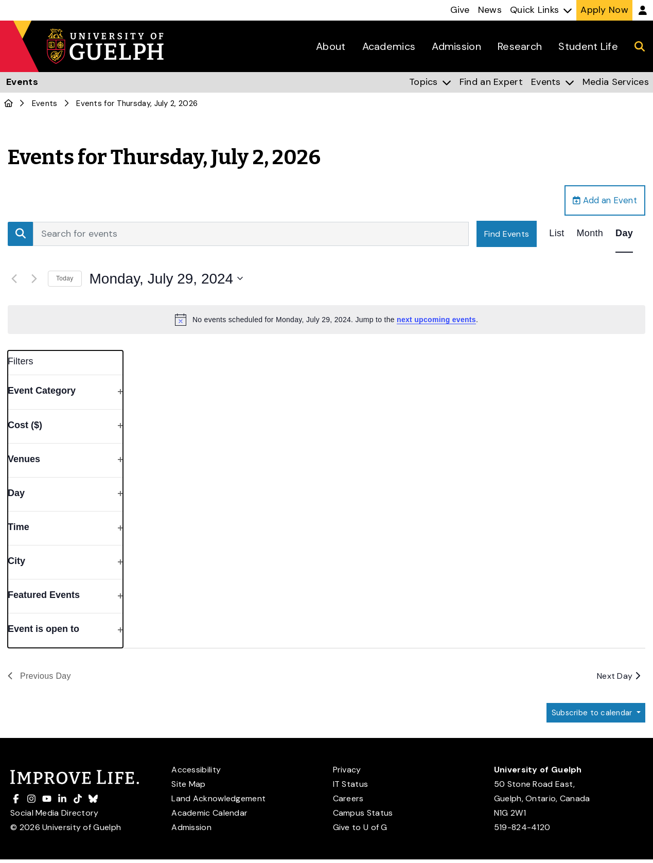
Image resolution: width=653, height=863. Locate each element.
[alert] (326, 321)
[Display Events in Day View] (624, 235)
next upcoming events (436, 322)
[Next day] (34, 280)
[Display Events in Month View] (590, 235)
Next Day (618, 678)
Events (45, 103)
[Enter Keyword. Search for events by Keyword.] (251, 235)
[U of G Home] (8, 103)
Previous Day (39, 678)
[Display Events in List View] (556, 235)
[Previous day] (14, 280)
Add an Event (602, 201)
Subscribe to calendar (589, 715)
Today (65, 280)
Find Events (506, 235)
